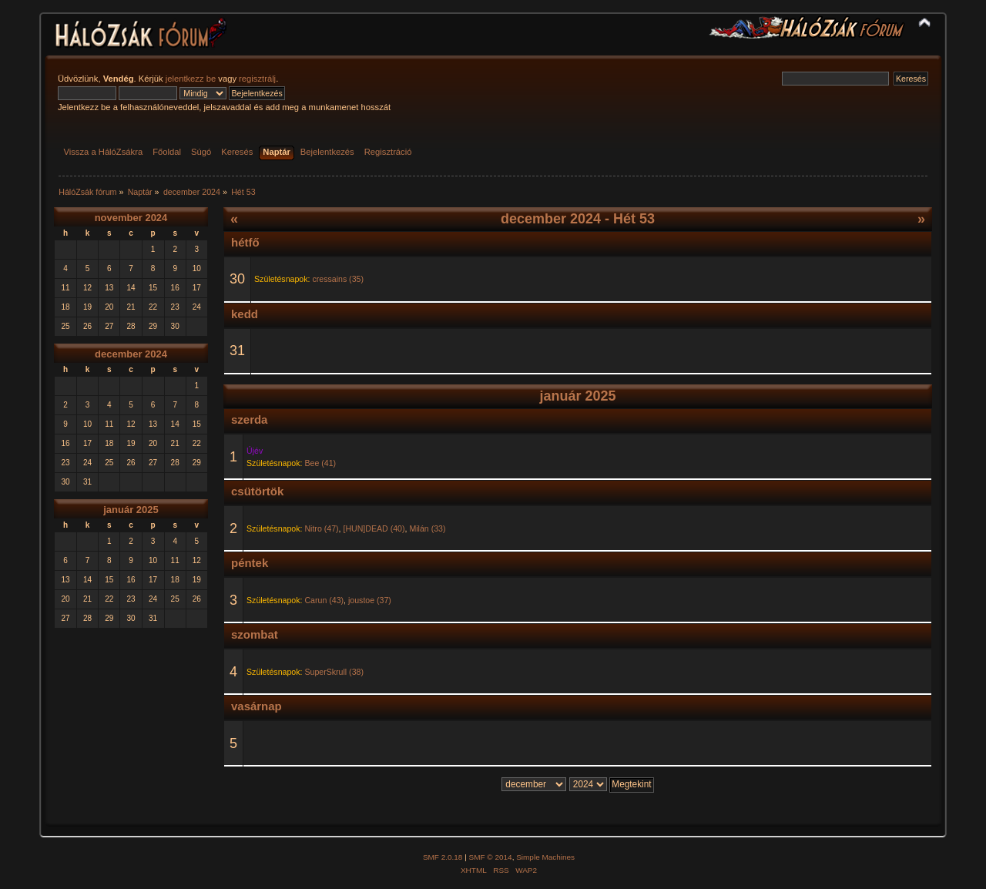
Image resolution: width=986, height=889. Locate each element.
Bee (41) (320, 463)
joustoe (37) (369, 600)
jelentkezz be (191, 78)
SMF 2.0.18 (443, 857)
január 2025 (131, 509)
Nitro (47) (321, 528)
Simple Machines (545, 857)
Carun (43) (324, 600)
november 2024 (131, 217)
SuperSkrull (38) (334, 671)
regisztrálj (257, 78)
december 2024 (131, 354)
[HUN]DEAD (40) (373, 528)
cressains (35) (338, 278)
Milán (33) (427, 528)
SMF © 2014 (490, 857)
